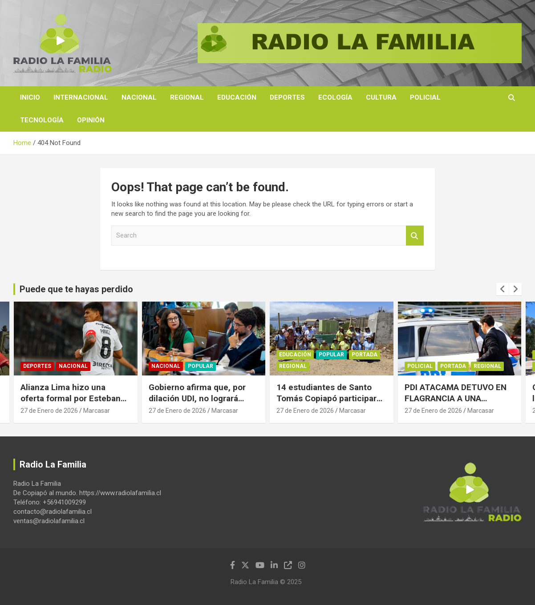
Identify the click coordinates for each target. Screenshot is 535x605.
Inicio (30, 97)
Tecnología (42, 120)
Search (415, 236)
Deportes (287, 97)
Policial (425, 97)
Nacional (139, 97)
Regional (187, 97)
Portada (364, 355)
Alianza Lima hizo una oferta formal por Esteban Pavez (70, 398)
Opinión (91, 120)
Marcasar (96, 410)
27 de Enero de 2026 (49, 410)
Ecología (335, 97)
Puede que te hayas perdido (76, 289)
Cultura (381, 97)
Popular (200, 366)
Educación (236, 97)
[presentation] (502, 289)
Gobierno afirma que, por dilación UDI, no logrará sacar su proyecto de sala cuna (199, 403)
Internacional (80, 97)
